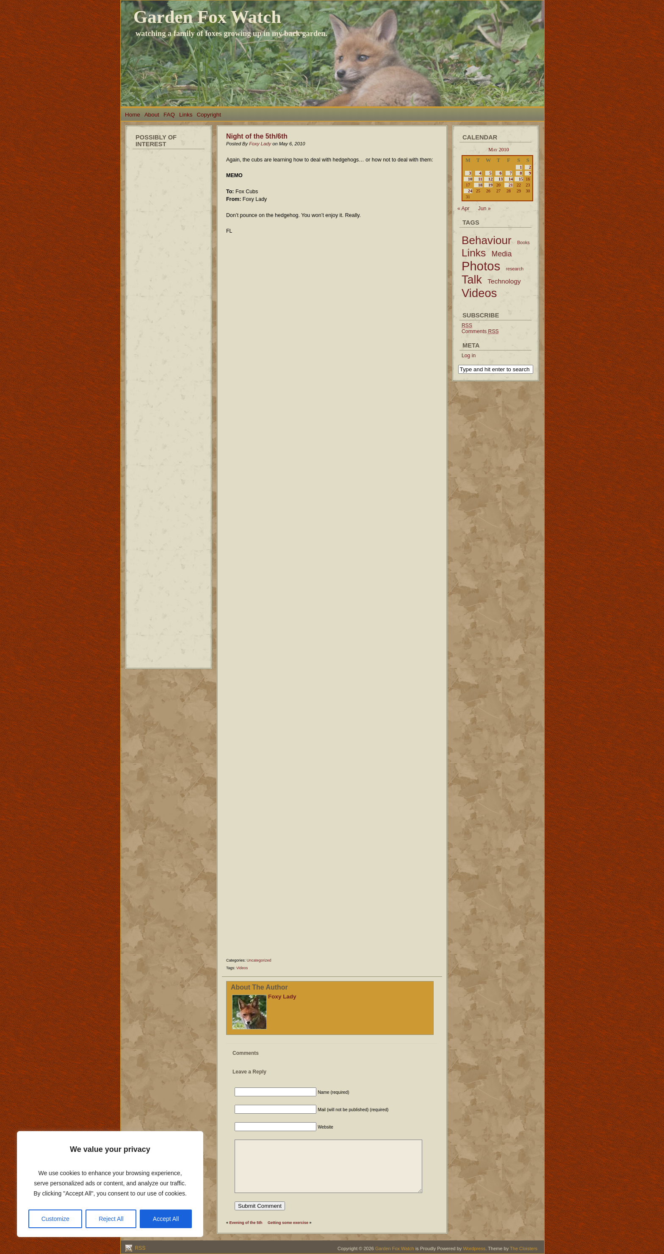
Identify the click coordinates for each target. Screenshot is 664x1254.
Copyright (208, 114)
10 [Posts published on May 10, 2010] (470, 179)
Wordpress (474, 1248)
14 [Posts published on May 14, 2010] (511, 179)
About (151, 114)
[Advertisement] (168, 280)
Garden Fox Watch (207, 17)
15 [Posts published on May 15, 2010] (521, 179)
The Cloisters (523, 1248)
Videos (242, 968)
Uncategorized (259, 960)
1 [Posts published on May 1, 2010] (521, 167)
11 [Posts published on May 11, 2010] (480, 179)
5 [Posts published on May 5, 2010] (491, 173)
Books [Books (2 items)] (523, 242)
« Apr (463, 208)
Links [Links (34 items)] (474, 253)
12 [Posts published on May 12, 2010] (490, 179)
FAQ (169, 114)
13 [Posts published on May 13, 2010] (500, 179)
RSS (139, 1248)
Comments (480, 331)
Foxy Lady (260, 143)
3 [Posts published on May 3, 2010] (470, 173)
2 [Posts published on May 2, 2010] (530, 167)
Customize (55, 1218)
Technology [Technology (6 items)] (504, 281)
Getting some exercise (288, 1223)
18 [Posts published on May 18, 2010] (480, 185)
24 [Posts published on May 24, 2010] (470, 191)
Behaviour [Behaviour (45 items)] (487, 240)
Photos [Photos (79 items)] (481, 266)
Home (132, 114)
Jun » (484, 208)
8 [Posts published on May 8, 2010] (521, 173)
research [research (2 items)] (514, 268)
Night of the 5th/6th (257, 136)
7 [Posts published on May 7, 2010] (511, 173)
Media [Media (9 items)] (502, 254)
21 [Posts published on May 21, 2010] (511, 185)
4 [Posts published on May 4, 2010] (480, 173)
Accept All (166, 1218)
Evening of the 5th (246, 1223)
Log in (469, 356)
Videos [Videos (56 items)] (479, 293)
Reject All (111, 1218)
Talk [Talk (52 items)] (472, 279)
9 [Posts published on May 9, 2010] (530, 173)
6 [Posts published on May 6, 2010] (501, 173)
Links (185, 114)
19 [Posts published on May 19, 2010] (490, 185)
